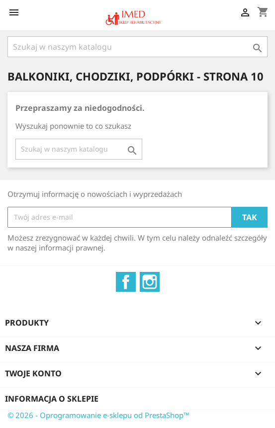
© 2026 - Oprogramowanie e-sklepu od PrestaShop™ (98, 415)
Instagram (150, 282)
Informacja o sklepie (51, 398)
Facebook (126, 282)
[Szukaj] (137, 46)
